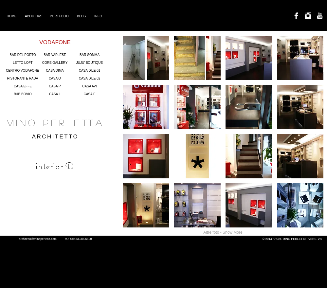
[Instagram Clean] (308, 15)
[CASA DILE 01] (90, 70)
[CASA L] (55, 94)
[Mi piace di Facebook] (56, 224)
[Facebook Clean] (296, 15)
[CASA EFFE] (23, 86)
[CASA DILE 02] (90, 78)
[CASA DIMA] (55, 70)
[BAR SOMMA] (90, 55)
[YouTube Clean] (320, 15)
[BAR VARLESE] (55, 55)
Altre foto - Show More (222, 232)
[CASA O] (55, 78)
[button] (146, 58)
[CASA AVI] (90, 86)
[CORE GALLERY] (55, 63)
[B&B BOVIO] (23, 94)
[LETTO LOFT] (23, 63)
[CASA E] (90, 94)
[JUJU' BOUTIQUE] (90, 63)
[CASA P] (55, 86)
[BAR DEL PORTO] (23, 55)
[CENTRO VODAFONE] (22, 70)
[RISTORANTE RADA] (22, 78)
